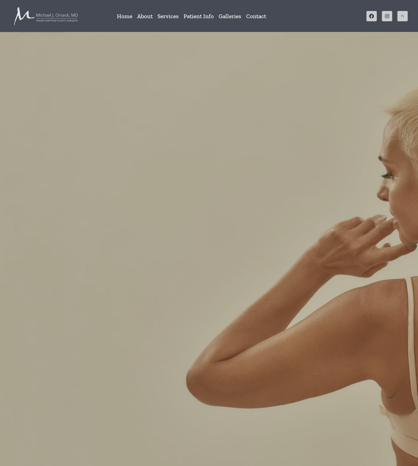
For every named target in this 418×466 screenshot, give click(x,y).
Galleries (230, 16)
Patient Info (199, 16)
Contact (256, 16)
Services (168, 16)
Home (124, 16)
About (145, 16)
